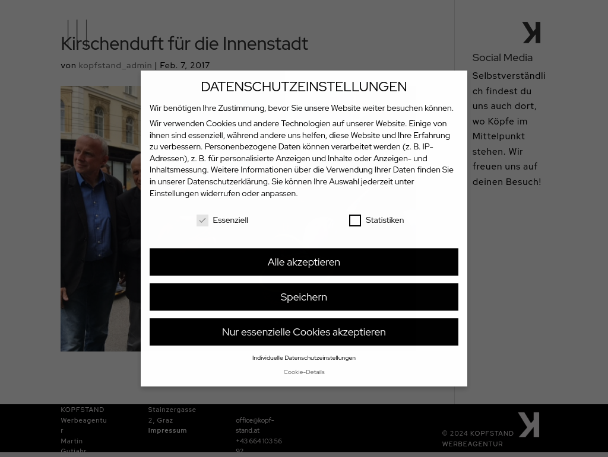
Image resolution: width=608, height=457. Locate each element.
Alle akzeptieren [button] (304, 262)
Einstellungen (174, 193)
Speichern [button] (304, 296)
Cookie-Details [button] (303, 371)
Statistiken (376, 220)
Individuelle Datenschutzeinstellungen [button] (304, 357)
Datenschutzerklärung (227, 181)
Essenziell (223, 220)
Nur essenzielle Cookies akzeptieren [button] (304, 331)
